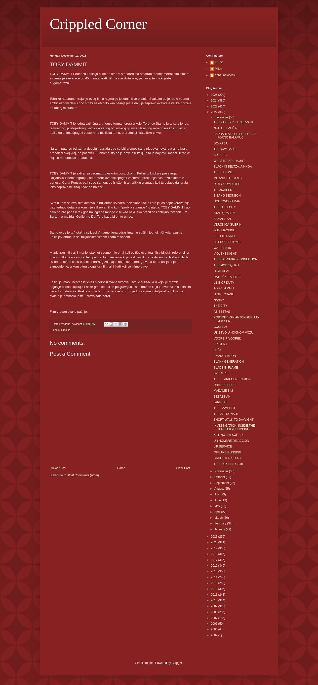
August (219, 488)
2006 (214, 623)
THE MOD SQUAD (226, 265)
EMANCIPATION (225, 356)
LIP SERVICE (223, 446)
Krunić (219, 62)
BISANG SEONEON (227, 195)
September (222, 483)
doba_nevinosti (225, 75)
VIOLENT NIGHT (225, 253)
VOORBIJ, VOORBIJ (227, 338)
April (217, 512)
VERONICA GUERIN (227, 224)
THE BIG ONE (223, 172)
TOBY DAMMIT (224, 288)
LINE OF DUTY (224, 282)
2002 (214, 635)
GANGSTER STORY (227, 458)
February (220, 523)
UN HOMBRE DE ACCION (231, 441)
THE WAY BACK (225, 149)
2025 (214, 95)
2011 (214, 594)
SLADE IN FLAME (226, 367)
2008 (214, 612)
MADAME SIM (223, 390)
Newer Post (58, 468)
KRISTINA (220, 344)
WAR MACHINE (224, 230)
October (220, 477)
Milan (218, 68)
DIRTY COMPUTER (227, 184)
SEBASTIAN (222, 396)
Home (121, 468)
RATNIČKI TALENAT (227, 277)
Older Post (183, 468)
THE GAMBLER (224, 408)
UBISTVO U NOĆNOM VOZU (233, 332)
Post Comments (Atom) (83, 475)
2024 (214, 100)
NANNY (219, 300)
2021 (214, 536)
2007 (214, 618)
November (221, 471)
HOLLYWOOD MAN (227, 201)
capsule (65, 329)
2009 (214, 606)
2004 (214, 629)
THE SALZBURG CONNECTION (235, 259)
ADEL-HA (220, 155)
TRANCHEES (223, 190)
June (218, 500)
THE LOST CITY (225, 207)
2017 (214, 560)
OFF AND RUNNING (227, 452)
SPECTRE (221, 373)
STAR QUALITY (224, 213)
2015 (214, 571)
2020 (214, 542)
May (217, 506)
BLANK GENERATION (229, 361)
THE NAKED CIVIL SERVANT (233, 122)
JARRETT (220, 402)
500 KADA (221, 143)
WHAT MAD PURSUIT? (229, 161)
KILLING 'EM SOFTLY (228, 435)
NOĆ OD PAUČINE (226, 128)
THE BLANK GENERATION (232, 379)
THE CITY (220, 306)
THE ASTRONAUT (226, 414)
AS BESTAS (222, 311)
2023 (214, 106)
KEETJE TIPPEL (225, 236)
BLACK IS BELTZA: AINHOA (233, 166)
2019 (214, 548)
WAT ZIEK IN (222, 248)
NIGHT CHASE (224, 294)
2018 (214, 554)
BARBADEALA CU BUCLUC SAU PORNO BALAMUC (236, 135)
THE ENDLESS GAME (229, 464)
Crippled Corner (98, 24)
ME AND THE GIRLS (227, 178)
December (221, 117)
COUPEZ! (220, 327)
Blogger (177, 663)
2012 (214, 589)
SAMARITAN (222, 219)
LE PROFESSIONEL (227, 242)
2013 (214, 583)
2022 (214, 112)
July (217, 494)
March (219, 517)
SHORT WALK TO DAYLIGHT (233, 419)
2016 (214, 565)
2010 (214, 600)
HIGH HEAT (222, 271)
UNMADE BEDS (225, 385)
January (220, 529)
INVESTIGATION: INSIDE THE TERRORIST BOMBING (234, 427)
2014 (214, 577)
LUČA (218, 350)
